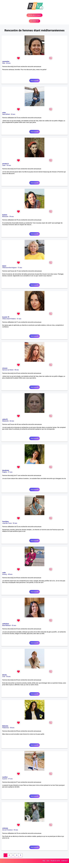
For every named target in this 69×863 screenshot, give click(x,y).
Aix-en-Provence (7, 830)
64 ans (8, 63)
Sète (3, 63)
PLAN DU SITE (55, 861)
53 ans (9, 165)
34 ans (16, 830)
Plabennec (5, 728)
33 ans (13, 114)
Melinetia (5, 726)
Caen (3, 165)
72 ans (20, 267)
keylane (4, 215)
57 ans (10, 779)
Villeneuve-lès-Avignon (9, 267)
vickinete (5, 828)
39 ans (11, 216)
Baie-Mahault (6, 625)
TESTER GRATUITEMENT (34, 15)
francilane (5, 521)
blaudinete (5, 470)
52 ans (15, 523)
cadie (4, 572)
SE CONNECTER (34, 21)
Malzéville (5, 421)
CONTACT (64, 861)
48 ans (10, 574)
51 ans (10, 472)
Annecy (4, 574)
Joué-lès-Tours (7, 523)
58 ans (12, 728)
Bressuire (5, 216)
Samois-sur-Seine (7, 370)
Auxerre (4, 779)
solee (4, 112)
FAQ (44, 861)
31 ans (19, 319)
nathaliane (5, 624)
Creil (3, 676)
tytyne (4, 266)
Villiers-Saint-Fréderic (9, 319)
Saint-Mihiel (6, 114)
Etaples (4, 472)
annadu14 (5, 164)
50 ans (8, 676)
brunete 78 (5, 317)
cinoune (4, 368)
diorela (4, 675)
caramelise (5, 61)
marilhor (5, 777)
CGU (48, 861)
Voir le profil (34, 80)
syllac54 (5, 419)
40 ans (16, 370)
